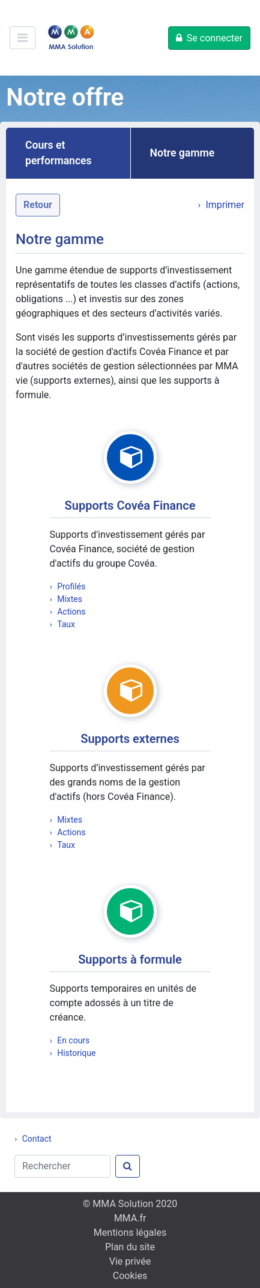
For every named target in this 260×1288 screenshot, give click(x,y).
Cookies (130, 1275)
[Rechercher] (62, 1166)
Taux (66, 624)
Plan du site (130, 1247)
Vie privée (130, 1261)
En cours (73, 1040)
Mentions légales (130, 1232)
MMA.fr (130, 1218)
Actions (71, 611)
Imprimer (224, 204)
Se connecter (215, 38)
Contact (37, 1138)
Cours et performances (58, 153)
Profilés (71, 586)
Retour (37, 204)
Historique (76, 1053)
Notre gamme (182, 153)
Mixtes (69, 599)
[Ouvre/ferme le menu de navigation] (22, 37)
